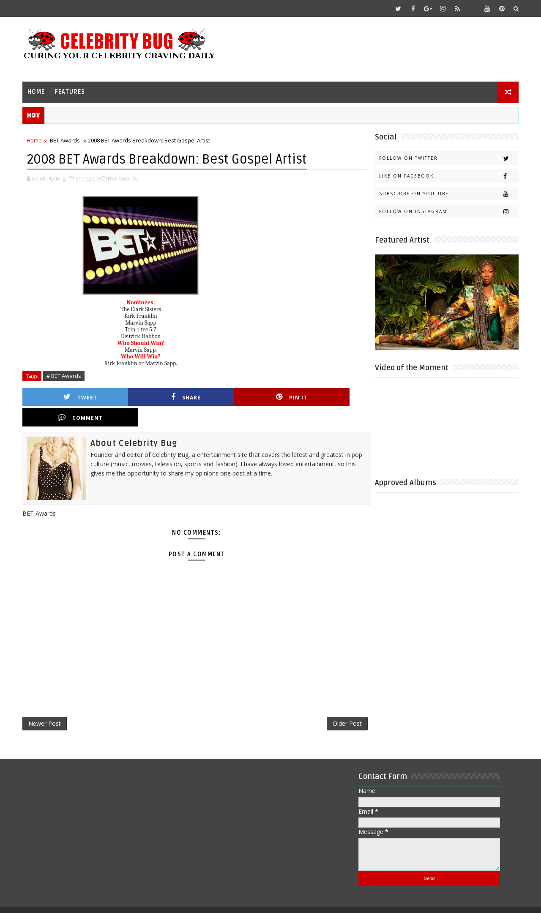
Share (154, 396)
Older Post (335, 703)
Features (71, 91)
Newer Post (45, 703)
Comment (322, 396)
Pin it (238, 396)
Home (37, 91)
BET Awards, (124, 177)
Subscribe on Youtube (447, 193)
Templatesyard (94, 900)
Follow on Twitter (447, 158)
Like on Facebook (447, 175)
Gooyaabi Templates (190, 900)
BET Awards (66, 140)
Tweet (70, 396)
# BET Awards (64, 375)
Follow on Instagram (447, 211)
